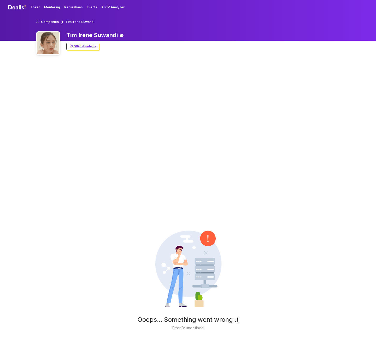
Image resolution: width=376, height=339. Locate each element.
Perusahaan (73, 7)
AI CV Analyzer (113, 7)
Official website (82, 46)
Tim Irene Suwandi (80, 22)
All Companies (47, 22)
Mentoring (52, 7)
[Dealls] (17, 7)
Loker (35, 7)
